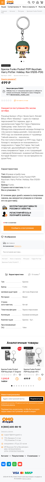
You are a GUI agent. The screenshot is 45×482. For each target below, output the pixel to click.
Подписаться (36, 399)
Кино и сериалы (15, 259)
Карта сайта (26, 478)
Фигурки (26, 259)
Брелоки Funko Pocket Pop (11, 262)
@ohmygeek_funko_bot (20, 94)
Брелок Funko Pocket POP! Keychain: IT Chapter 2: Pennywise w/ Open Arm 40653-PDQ (11, 370)
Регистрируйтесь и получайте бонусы (20, 214)
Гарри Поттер (36, 259)
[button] (21, 61)
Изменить (17, 246)
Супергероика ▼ (14, 7)
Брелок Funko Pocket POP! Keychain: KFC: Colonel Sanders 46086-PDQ (33, 370)
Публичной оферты (8, 405)
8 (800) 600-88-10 (11, 427)
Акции (3, 7)
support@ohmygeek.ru (13, 435)
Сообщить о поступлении (22, 228)
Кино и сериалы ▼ (30, 7)
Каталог (5, 259)
